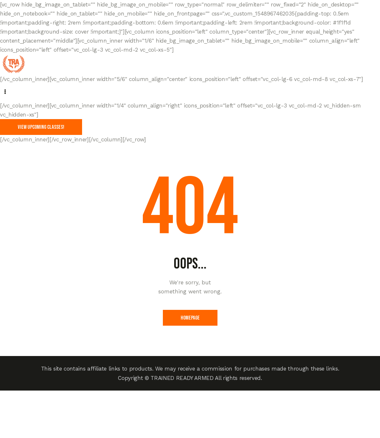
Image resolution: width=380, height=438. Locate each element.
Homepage (190, 318)
